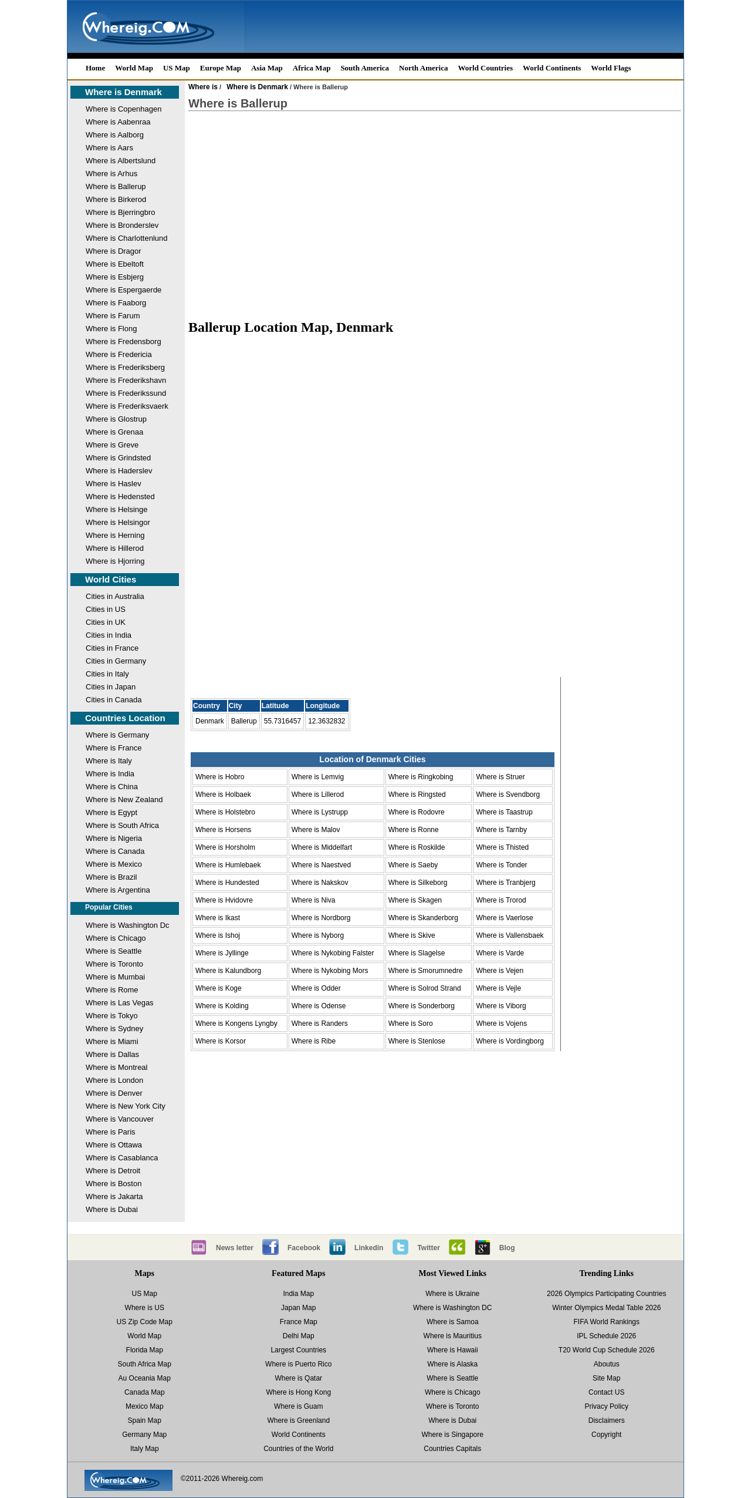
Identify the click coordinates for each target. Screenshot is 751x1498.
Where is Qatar (298, 1378)
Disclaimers (606, 1420)
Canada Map (144, 1392)
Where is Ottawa (114, 1144)
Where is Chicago (116, 938)
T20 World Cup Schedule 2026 (607, 1350)
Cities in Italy (107, 673)
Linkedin (368, 1248)
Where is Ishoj (217, 935)
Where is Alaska (452, 1364)
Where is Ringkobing (421, 777)
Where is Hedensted (120, 496)
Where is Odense (319, 1006)
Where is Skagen (415, 900)
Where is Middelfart (322, 847)
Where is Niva (314, 900)
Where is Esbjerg (115, 276)
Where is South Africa (122, 825)
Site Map (606, 1378)
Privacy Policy (606, 1406)
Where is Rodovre (416, 812)
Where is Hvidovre (224, 900)
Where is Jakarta (114, 1196)
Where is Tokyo (112, 1015)
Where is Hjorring (115, 561)
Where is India (110, 773)
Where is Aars (109, 147)
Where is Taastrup (504, 812)
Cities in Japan (111, 686)
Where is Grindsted (118, 457)
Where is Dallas (112, 1054)
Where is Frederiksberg (125, 367)
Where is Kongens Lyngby (236, 1023)
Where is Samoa (453, 1322)
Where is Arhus (111, 173)
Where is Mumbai (115, 976)
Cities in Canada (113, 699)
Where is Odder (316, 988)
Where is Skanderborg (423, 918)
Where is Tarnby (501, 830)
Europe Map (220, 67)
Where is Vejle (498, 988)
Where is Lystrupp (320, 812)
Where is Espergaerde (123, 289)
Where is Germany (117, 735)
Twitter (428, 1248)
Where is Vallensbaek (509, 935)
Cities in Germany (116, 661)
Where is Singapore (452, 1434)
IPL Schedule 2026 (606, 1336)
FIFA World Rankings (607, 1322)
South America (364, 67)
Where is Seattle (113, 951)
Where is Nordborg (321, 918)
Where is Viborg (501, 1006)
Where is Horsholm (225, 847)
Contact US (606, 1392)
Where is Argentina (118, 890)
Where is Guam (298, 1406)
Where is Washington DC (452, 1308)
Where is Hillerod (115, 548)
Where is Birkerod (116, 199)
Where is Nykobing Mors (330, 971)
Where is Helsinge (117, 509)
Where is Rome (112, 989)
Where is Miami (112, 1041)
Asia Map (267, 67)
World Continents (552, 67)
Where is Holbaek (223, 794)
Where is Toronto (114, 964)
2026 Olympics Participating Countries (606, 1294)
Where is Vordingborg (509, 1041)
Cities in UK (106, 622)
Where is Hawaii (452, 1350)
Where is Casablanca (122, 1157)
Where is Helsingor (118, 522)
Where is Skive (411, 935)
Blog (507, 1248)
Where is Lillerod (318, 794)
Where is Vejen (499, 971)
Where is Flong (111, 328)
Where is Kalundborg (228, 971)
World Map (134, 67)
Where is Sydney (114, 1028)
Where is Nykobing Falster (333, 953)
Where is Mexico (114, 864)
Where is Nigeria (114, 838)
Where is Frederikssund (126, 393)
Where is (203, 87)
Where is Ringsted (417, 794)
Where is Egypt (111, 812)
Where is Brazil (111, 877)
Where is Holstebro (225, 812)
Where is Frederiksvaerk (127, 406)
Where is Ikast (217, 918)
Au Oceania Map (145, 1378)
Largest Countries (298, 1350)
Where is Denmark (123, 92)
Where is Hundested (227, 882)
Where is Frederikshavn (126, 380)
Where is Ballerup (116, 186)
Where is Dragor (113, 251)
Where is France (113, 747)
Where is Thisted (502, 847)
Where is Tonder (501, 865)
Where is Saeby (413, 865)
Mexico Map (145, 1406)
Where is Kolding (222, 1006)
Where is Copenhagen (123, 109)
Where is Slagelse (416, 953)
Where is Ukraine (452, 1294)
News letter (234, 1248)
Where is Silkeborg (418, 882)
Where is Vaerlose (504, 918)
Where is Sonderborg (421, 1006)
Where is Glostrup (116, 419)
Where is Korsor (220, 1041)
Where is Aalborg (115, 134)
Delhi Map (298, 1336)
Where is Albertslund (120, 160)
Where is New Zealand (124, 799)
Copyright (606, 1434)
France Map (298, 1322)
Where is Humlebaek (228, 865)
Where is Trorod (501, 900)
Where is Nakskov (320, 882)
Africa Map (312, 67)
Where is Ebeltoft (115, 264)
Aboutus (607, 1364)
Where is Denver (114, 1093)
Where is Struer (500, 777)
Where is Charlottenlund (126, 238)
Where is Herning (115, 535)
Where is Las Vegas (120, 1002)
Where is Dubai (112, 1209)
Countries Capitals (452, 1449)
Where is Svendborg (508, 794)
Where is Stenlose (416, 1041)
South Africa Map (144, 1364)
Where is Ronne (413, 830)
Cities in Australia (115, 596)
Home (95, 67)
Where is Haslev (113, 483)
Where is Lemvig (318, 777)
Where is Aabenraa (118, 121)
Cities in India (108, 635)
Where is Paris (111, 1131)
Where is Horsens (223, 830)
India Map (298, 1294)
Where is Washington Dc (128, 925)
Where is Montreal (116, 1067)
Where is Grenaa (114, 431)
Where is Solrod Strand (424, 988)
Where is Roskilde (416, 847)
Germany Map (144, 1434)
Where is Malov (316, 830)
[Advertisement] (434, 215)
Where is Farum (113, 315)
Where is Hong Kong (298, 1392)
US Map (176, 67)
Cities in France (112, 648)
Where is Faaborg (116, 302)
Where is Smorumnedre (425, 971)
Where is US (144, 1308)
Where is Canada (115, 851)
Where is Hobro (219, 777)
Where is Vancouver (120, 1119)
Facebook (303, 1248)
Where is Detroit (113, 1170)
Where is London (114, 1080)
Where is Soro (410, 1023)
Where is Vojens (501, 1023)
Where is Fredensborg (123, 341)
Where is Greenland (298, 1420)
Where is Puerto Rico (298, 1364)
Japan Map (298, 1308)
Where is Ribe (314, 1041)
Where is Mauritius (453, 1336)
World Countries (485, 67)
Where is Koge (218, 988)
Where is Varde (500, 953)
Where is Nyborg (318, 935)
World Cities (110, 579)
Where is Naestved (321, 865)
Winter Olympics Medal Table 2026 (606, 1308)
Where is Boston (113, 1183)
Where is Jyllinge (222, 953)
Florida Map (144, 1350)
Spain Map (144, 1420)
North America (423, 67)
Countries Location (125, 718)
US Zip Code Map (144, 1322)
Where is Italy (109, 760)
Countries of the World (298, 1449)
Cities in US (106, 609)
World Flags (611, 67)
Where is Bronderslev (122, 225)
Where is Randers (320, 1023)
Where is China (112, 786)
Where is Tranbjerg (505, 882)
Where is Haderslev (119, 470)
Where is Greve (112, 444)
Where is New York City (125, 1106)
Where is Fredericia (119, 354)
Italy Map (144, 1449)
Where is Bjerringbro (120, 212)
